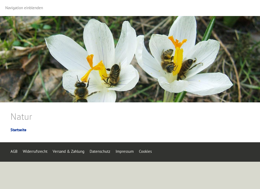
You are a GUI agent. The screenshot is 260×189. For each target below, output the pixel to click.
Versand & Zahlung (68, 151)
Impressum (125, 151)
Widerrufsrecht (35, 151)
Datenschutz (100, 151)
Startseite (18, 129)
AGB (14, 151)
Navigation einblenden (24, 7)
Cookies (145, 151)
